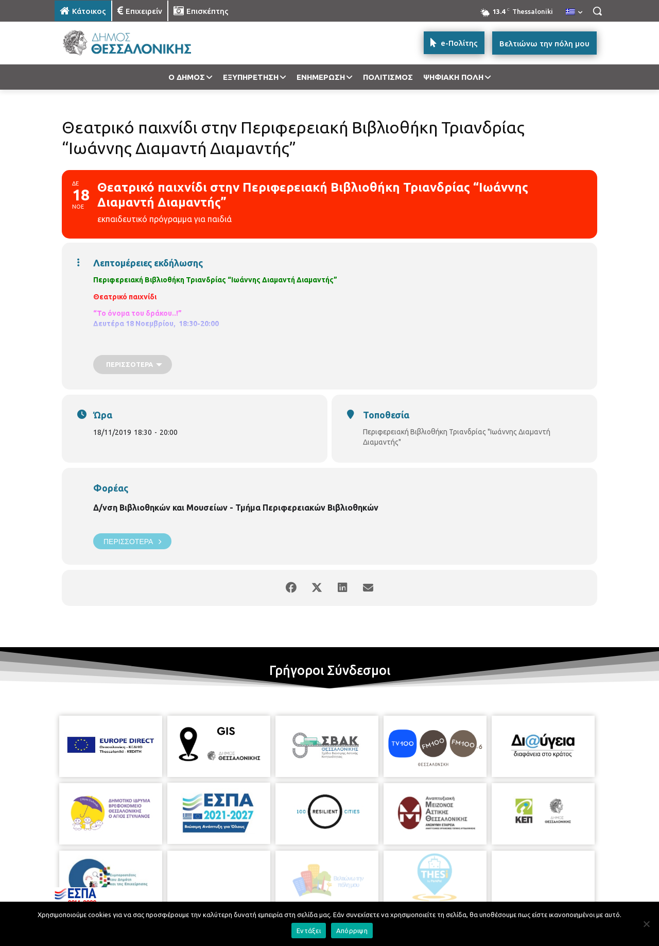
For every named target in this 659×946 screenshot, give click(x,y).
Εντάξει (309, 930)
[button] (597, 11)
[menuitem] (574, 12)
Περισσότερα (132, 541)
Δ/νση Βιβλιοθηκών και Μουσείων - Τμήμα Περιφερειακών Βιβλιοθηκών (235, 507)
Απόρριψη (352, 930)
